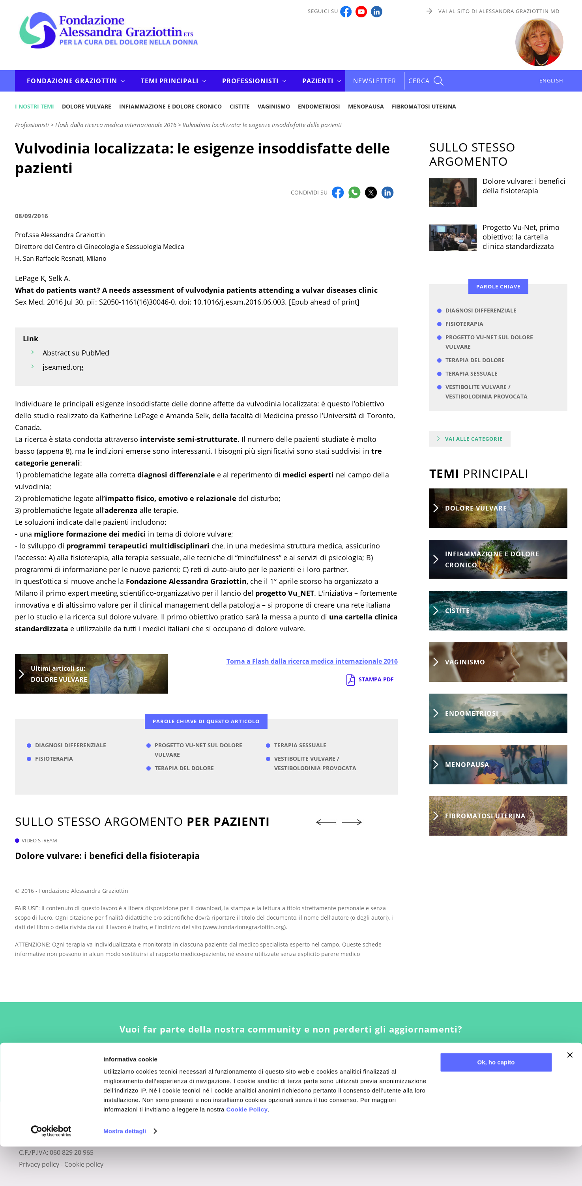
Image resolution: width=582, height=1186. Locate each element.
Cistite (240, 106)
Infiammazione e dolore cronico (170, 106)
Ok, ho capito (496, 1101)
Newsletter (374, 81)
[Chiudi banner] (570, 1094)
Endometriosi (319, 106)
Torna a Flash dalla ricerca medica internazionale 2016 (312, 661)
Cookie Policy (247, 1148)
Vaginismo (274, 106)
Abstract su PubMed (76, 352)
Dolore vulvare (86, 106)
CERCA (419, 81)
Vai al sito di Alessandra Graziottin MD (499, 11)
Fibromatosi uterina (424, 106)
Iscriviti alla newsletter (291, 1067)
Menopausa (366, 106)
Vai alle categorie (474, 438)
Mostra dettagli (124, 1170)
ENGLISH (551, 80)
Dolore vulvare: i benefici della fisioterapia (107, 855)
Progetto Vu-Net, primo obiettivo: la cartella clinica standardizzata (521, 237)
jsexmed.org (63, 367)
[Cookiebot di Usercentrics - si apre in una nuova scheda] (51, 1171)
